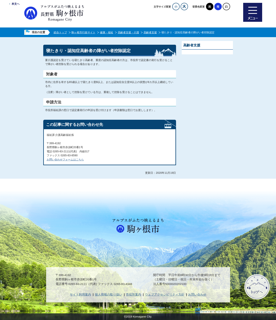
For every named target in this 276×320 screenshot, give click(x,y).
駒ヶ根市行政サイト (83, 32)
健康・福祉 (106, 32)
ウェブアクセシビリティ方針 (164, 294)
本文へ (16, 3)
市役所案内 (133, 294)
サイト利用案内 (80, 294)
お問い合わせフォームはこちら (65, 159)
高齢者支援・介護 (128, 32)
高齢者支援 (150, 32)
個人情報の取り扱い (108, 294)
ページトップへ (257, 287)
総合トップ (60, 32)
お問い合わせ (197, 294)
